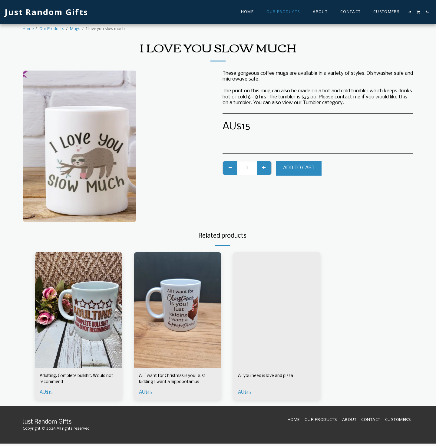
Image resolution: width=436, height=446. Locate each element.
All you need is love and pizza (270, 376)
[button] (410, 12)
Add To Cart (299, 167)
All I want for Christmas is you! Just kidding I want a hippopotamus (173, 380)
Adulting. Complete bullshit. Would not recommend (78, 380)
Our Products (51, 29)
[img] (78, 310)
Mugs (75, 29)
